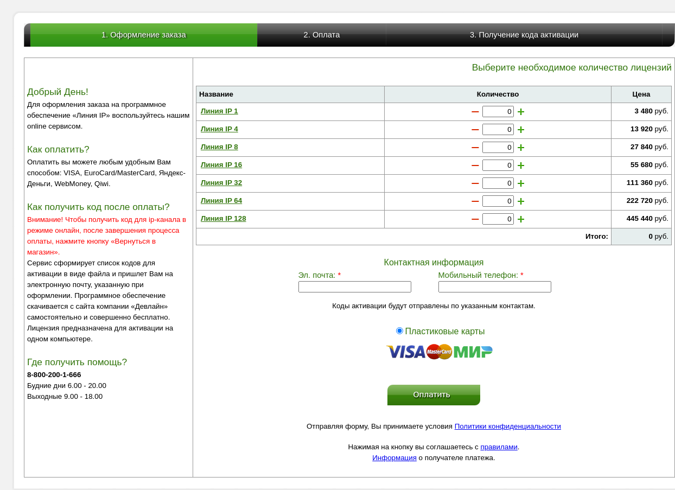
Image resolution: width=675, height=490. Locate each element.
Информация (394, 458)
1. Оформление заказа (143, 34)
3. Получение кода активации (524, 34)
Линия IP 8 (219, 147)
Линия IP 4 (219, 129)
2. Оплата (322, 34)
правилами (498, 447)
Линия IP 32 (221, 183)
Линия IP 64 (221, 200)
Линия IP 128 (223, 218)
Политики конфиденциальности (508, 426)
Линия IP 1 (219, 111)
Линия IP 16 (221, 165)
